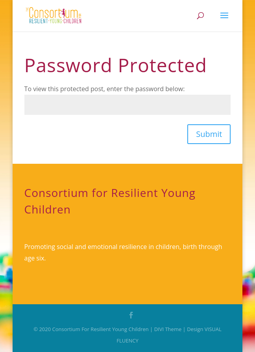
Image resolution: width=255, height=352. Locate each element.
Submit (209, 134)
